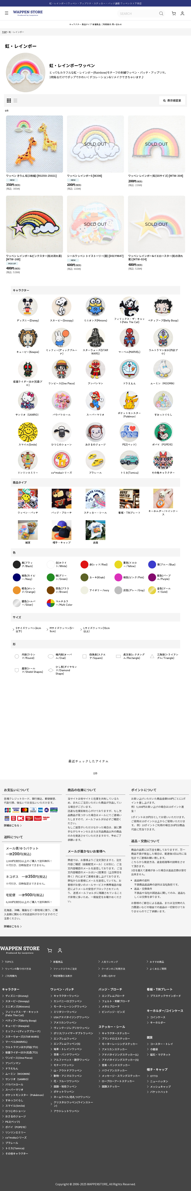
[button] (5, 14)
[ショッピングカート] (174, 13)
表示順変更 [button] (172, 104)
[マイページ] (182, 13)
